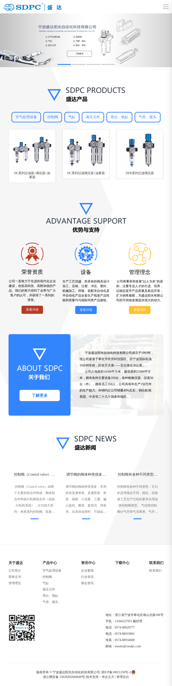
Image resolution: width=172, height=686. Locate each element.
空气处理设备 (26, 117)
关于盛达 (16, 563)
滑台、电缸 (119, 117)
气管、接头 (148, 117)
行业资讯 (87, 577)
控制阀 (52, 117)
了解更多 (40, 395)
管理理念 (15, 583)
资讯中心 (88, 563)
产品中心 (50, 563)
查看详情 (32, 309)
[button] (64, 64)
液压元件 (93, 117)
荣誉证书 (15, 577)
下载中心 (122, 563)
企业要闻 (87, 570)
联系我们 (156, 563)
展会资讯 (87, 583)
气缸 (71, 117)
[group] (86, 40)
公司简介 (15, 570)
